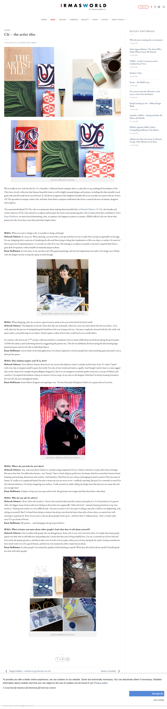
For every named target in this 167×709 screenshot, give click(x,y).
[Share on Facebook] (57, 659)
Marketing (32, 688)
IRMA (34, 43)
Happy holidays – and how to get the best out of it (27, 670)
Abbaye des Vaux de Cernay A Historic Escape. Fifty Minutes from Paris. (146, 140)
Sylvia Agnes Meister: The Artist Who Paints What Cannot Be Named (145, 50)
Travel (62, 19)
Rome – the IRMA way (140, 82)
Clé (60, 179)
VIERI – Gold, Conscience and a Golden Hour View (143, 62)
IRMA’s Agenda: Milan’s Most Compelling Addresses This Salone (144, 128)
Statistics (21, 688)
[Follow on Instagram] (155, 7)
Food (95, 19)
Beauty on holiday (111, 670)
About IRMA (119, 19)
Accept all (157, 693)
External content (48, 688)
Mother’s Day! (136, 73)
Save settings (158, 700)
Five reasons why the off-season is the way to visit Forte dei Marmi (145, 92)
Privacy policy (101, 683)
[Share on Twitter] (62, 659)
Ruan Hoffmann (11, 216)
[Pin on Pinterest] (67, 659)
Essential (9, 688)
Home (44, 19)
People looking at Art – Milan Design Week (145, 104)
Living (104, 19)
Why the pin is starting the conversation (146, 40)
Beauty (85, 19)
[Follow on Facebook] (151, 7)
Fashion (74, 19)
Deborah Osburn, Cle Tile (91, 209)
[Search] (164, 7)
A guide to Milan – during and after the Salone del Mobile (146, 116)
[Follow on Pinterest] (159, 7)
